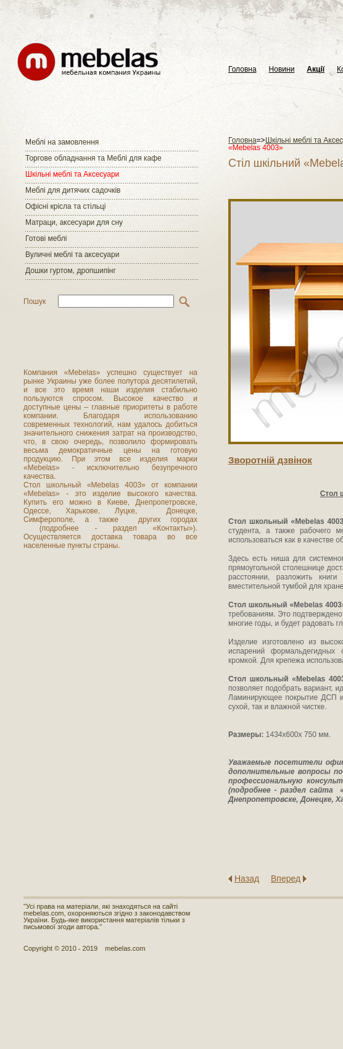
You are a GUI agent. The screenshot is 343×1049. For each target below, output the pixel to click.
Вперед (285, 878)
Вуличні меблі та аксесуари (72, 254)
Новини (282, 69)
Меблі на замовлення (62, 142)
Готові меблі (46, 238)
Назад (246, 878)
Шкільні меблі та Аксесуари (72, 174)
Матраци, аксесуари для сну (74, 222)
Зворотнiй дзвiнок (270, 460)
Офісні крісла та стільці (65, 206)
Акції (315, 69)
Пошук (34, 301)
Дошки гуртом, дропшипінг (70, 270)
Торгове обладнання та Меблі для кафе (93, 158)
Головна (242, 69)
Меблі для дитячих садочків (72, 190)
